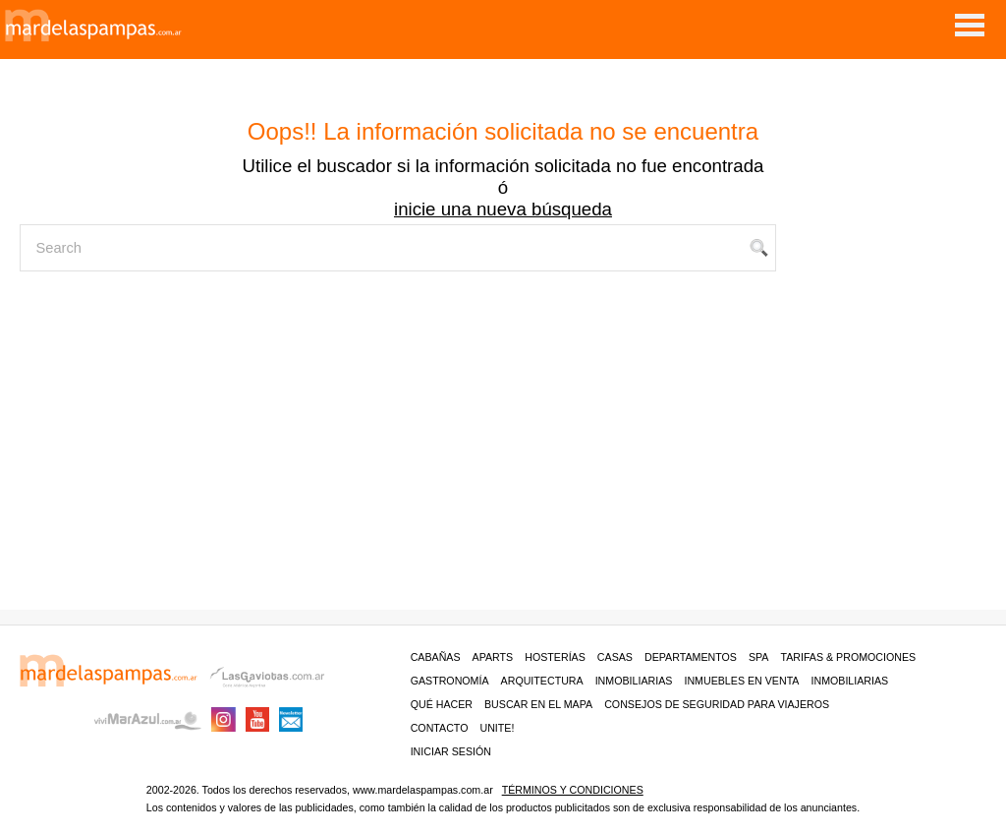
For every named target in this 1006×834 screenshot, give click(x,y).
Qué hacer (442, 704)
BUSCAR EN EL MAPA (538, 704)
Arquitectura (542, 680)
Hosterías (555, 657)
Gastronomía (450, 680)
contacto (440, 728)
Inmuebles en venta (741, 680)
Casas (615, 657)
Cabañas (436, 657)
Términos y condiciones (572, 790)
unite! (496, 728)
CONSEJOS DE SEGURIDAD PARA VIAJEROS (716, 704)
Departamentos (690, 657)
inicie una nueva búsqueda (503, 209)
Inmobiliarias (634, 680)
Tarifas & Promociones (848, 657)
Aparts (493, 657)
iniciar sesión (451, 751)
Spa (759, 657)
